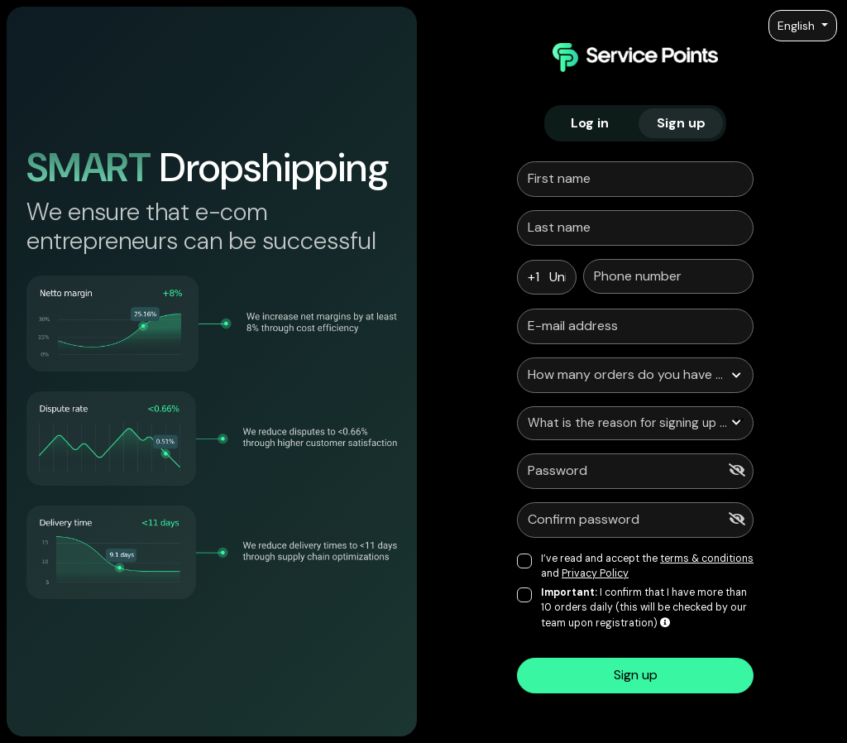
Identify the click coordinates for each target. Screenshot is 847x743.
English (798, 25)
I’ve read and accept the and (647, 566)
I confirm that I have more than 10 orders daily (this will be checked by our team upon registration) (644, 608)
